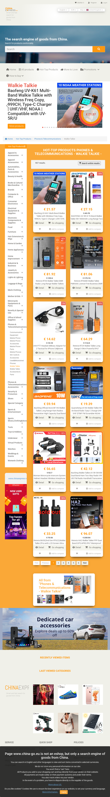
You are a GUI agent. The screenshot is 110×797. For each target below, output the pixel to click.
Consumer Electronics (13, 202)
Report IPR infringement (84, 754)
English (63, 10)
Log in (104, 3)
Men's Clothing (14, 290)
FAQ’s (7, 757)
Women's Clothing (16, 460)
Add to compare (56, 229)
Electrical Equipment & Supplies (13, 210)
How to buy (15, 75)
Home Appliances (16, 250)
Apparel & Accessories (13, 154)
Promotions (89, 69)
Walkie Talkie (15, 366)
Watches (12, 449)
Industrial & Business (13, 264)
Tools (10, 427)
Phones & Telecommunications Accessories (17, 384)
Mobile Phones (15, 352)
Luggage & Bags (15, 283)
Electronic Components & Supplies (14, 220)
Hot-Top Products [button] (16, 146)
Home (11, 69)
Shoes (10, 398)
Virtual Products (15, 443)
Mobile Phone (15, 338)
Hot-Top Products (47, 69)
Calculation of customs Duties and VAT (20, 746)
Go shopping (56, 223)
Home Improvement (14, 257)
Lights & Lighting (15, 277)
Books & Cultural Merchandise (15, 184)
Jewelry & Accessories (13, 271)
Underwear (13, 438)
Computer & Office (13, 195)
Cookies (77, 745)
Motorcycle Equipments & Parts (14, 303)
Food (10, 227)
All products (26, 69)
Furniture (12, 232)
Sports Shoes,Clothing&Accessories (20, 419)
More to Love (69, 69)
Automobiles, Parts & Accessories (14, 169)
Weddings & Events (13, 454)
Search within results (89, 163)
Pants (42, 749)
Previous (45, 559)
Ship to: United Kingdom (91, 10)
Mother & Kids (14, 296)
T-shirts (42, 745)
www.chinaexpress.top (18, 478)
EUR (73, 10)
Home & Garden (15, 243)
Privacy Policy (80, 749)
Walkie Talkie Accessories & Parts (15, 372)
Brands (11, 190)
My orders (9, 752)
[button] (102, 106)
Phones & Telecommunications (47, 139)
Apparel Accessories (13, 161)
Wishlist (79, 3)
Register (92, 3)
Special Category (15, 403)
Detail (39, 223)
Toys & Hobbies (15, 432)
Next (85, 559)
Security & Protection (12, 392)
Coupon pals (10, 761)
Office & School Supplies (14, 318)
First (36, 559)
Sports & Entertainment (14, 410)
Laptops (43, 758)
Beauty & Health (15, 176)
